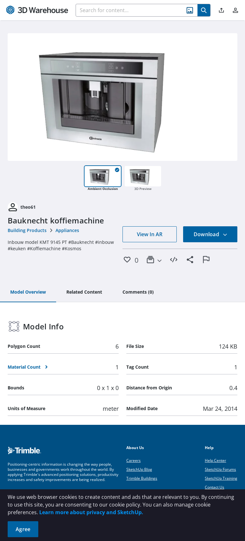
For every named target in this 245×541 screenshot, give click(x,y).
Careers (133, 460)
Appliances (67, 230)
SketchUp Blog (139, 469)
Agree (23, 529)
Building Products (27, 230)
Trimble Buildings (141, 478)
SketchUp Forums (220, 469)
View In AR (149, 234)
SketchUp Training (221, 478)
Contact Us (214, 487)
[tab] (28, 292)
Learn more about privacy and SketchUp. (91, 512)
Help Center (215, 460)
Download (210, 234)
